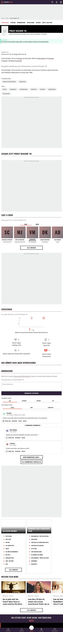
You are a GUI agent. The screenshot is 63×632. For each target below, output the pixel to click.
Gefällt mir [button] (8, 431)
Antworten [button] (14, 431)
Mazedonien (22, 81)
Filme (7, 18)
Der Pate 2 (8, 586)
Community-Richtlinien (22, 376)
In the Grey (34, 579)
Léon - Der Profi (10, 592)
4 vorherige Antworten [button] (33, 436)
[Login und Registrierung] (56, 2)
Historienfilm (6, 93)
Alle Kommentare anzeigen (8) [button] (31, 493)
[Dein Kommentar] (31, 386)
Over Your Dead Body (36, 582)
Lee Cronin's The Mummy (37, 586)
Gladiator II (34, 595)
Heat (7, 595)
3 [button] (6, 458)
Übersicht (5, 22)
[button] (8, 630)
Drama (4, 89)
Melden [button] (24, 431)
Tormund (9, 413)
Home (3, 18)
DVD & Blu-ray (47, 22)
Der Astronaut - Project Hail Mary (40, 589)
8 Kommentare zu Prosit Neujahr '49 (12, 380)
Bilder (38, 22)
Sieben (7, 579)
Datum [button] (12, 407)
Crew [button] (37, 224)
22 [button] (3, 431)
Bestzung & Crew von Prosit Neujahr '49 (13, 220)
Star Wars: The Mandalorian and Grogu (40, 573)
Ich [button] (53, 401)
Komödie (42, 89)
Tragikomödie (51, 89)
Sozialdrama (13, 89)
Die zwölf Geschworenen (12, 582)
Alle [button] (10, 401)
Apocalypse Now (10, 589)
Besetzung (30, 22)
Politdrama (34, 89)
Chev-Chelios (13, 440)
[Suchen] (52, 2)
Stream (13, 22)
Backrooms (34, 592)
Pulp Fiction (9, 567)
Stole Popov (41, 58)
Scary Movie (34, 570)
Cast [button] (25, 224)
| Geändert (16, 415)
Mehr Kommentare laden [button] (31, 488)
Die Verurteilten (10, 576)
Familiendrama (23, 89)
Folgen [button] (20, 431)
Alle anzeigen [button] (31, 248)
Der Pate (8, 573)
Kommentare (21, 22)
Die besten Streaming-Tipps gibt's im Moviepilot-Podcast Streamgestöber (25, 42)
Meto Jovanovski (16, 61)
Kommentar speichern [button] (31, 393)
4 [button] (6, 482)
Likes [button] (31, 407)
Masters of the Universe (37, 576)
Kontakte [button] (24, 401)
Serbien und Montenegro (9, 81)
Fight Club (8, 570)
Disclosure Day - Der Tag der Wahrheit (40, 567)
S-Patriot (12, 464)
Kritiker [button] (39, 401)
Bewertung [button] (50, 407)
